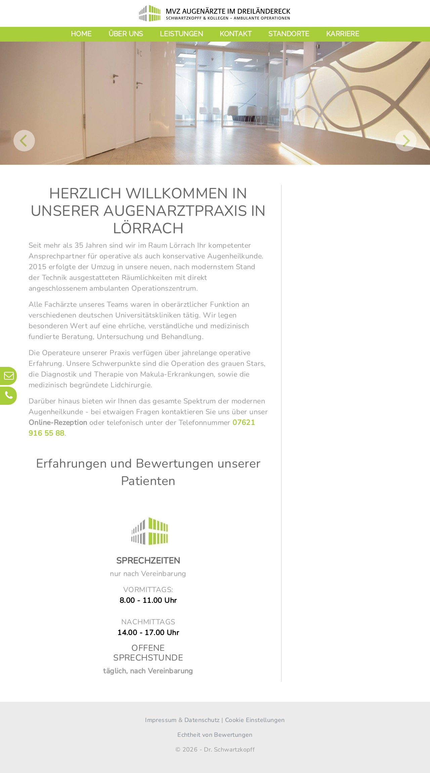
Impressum (161, 720)
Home (81, 34)
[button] (24, 140)
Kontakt (236, 34)
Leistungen (181, 34)
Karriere (342, 34)
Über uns (126, 34)
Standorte (288, 34)
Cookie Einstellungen (255, 720)
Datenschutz (201, 720)
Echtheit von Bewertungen (215, 735)
